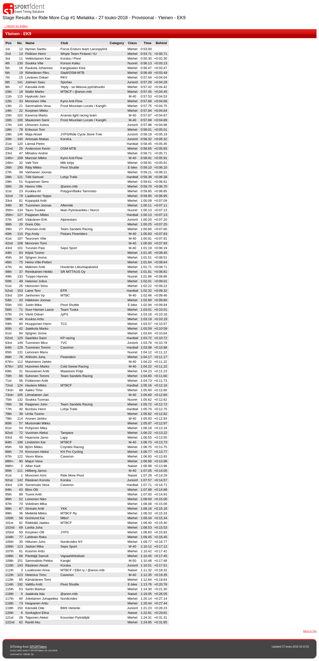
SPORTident (38, 647)
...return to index (16, 26)
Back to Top (310, 631)
